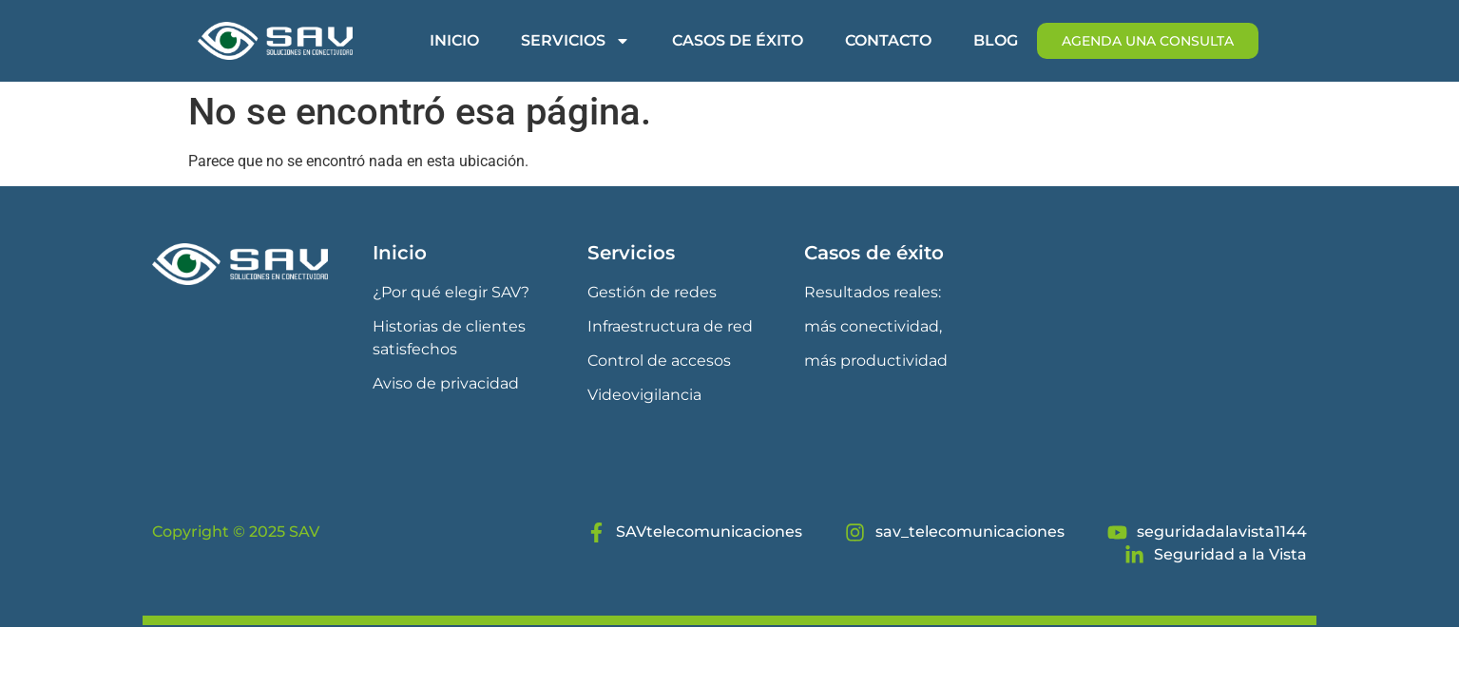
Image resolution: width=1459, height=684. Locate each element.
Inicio (454, 40)
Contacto (888, 40)
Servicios (575, 41)
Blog (995, 40)
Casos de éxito (737, 40)
